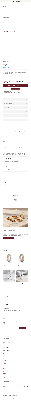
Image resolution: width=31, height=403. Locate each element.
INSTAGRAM (5, 386)
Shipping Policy (5, 373)
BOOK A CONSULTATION (15, 88)
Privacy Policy (11, 398)
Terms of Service (18, 398)
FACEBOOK (26, 386)
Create (4, 358)
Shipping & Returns (24, 398)
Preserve (4, 360)
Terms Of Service (6, 371)
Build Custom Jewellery (7, 350)
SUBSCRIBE (23, 327)
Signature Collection (6, 353)
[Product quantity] (4, 78)
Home (4, 31)
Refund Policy (5, 370)
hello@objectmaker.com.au (7, 383)
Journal (4, 363)
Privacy (4, 368)
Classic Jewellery (6, 352)
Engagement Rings (9, 31)
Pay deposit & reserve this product (15, 85)
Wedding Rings (5, 347)
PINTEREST (16, 386)
